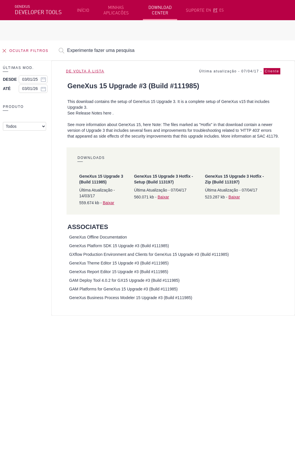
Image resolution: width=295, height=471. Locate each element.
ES (221, 10)
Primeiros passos (32, 356)
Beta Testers (28, 365)
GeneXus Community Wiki (122, 374)
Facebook (23, 404)
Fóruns (223, 365)
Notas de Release (233, 374)
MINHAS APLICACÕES (116, 10)
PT (215, 10)
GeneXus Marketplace (119, 365)
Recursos (225, 347)
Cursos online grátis (117, 356)
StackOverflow (125, 404)
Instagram (45, 404)
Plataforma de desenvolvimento (130, 347)
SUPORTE (195, 10)
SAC (220, 356)
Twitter (83, 404)
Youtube (101, 404)
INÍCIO (83, 10)
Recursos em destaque (37, 347)
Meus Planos (28, 374)
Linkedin (65, 404)
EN (208, 10)
